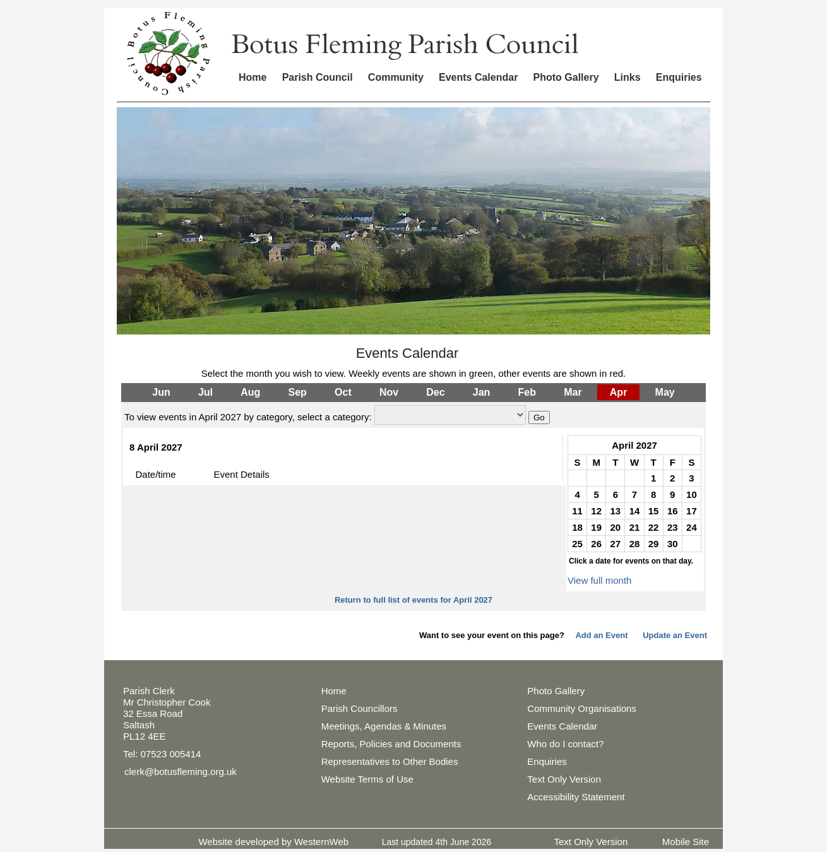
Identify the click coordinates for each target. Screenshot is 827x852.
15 (653, 511)
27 (615, 543)
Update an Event (675, 635)
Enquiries (679, 77)
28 (634, 543)
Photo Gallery (566, 77)
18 (577, 527)
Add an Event (601, 635)
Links (627, 77)
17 (691, 511)
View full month (599, 580)
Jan (482, 392)
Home (252, 77)
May (665, 392)
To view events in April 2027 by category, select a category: (248, 416)
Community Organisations (581, 708)
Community (396, 77)
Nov (388, 392)
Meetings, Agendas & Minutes (383, 726)
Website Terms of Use (367, 779)
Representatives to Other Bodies (389, 761)
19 (596, 527)
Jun (161, 392)
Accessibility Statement (575, 796)
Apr (619, 392)
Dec (435, 392)
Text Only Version (564, 779)
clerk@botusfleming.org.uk (180, 771)
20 (615, 527)
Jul (205, 392)
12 (596, 511)
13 (615, 511)
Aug (250, 392)
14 (634, 511)
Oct (343, 392)
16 (672, 511)
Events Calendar (478, 77)
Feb (527, 392)
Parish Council (317, 77)
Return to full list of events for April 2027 (413, 600)
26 (596, 543)
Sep (298, 392)
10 (691, 494)
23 (672, 527)
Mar (572, 392)
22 (653, 527)
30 (672, 543)
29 (653, 543)
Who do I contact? (565, 743)
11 (577, 511)
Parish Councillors (359, 708)
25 (577, 543)
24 (691, 527)
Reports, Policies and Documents (391, 743)
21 (634, 527)
